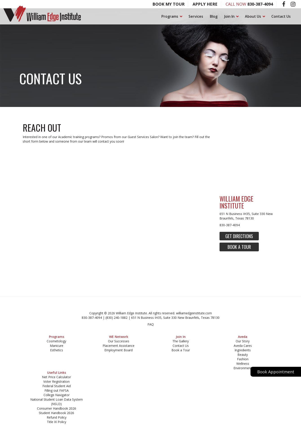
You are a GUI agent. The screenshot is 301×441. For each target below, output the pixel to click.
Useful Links (56, 372)
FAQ (150, 324)
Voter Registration (56, 381)
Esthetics (56, 350)
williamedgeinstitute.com (194, 313)
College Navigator (57, 395)
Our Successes (118, 341)
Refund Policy (56, 417)
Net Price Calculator (56, 377)
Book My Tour (168, 4)
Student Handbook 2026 (56, 413)
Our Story (243, 341)
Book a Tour (239, 246)
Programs (171, 16)
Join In (231, 16)
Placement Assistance (118, 345)
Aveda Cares (243, 345)
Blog (214, 16)
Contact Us (281, 16)
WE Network (118, 337)
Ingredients (243, 350)
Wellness (242, 363)
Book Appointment (275, 371)
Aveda (242, 337)
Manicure (56, 345)
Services (196, 16)
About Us (255, 16)
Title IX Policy (56, 422)
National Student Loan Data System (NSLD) (56, 401)
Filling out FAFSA (56, 390)
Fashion (242, 359)
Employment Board (118, 350)
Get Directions (239, 236)
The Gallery (180, 341)
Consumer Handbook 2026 (56, 408)
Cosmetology (56, 341)
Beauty (242, 354)
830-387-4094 (260, 4)
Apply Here (205, 4)
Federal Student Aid (56, 386)
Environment (242, 368)
